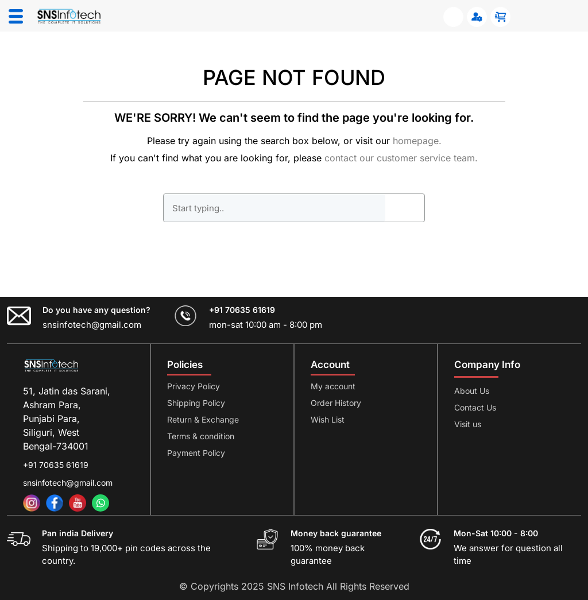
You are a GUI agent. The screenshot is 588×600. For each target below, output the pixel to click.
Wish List (328, 419)
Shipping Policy (196, 403)
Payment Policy (196, 453)
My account (333, 386)
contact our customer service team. (401, 158)
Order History (336, 403)
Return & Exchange (203, 419)
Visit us (467, 424)
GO (405, 208)
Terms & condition (200, 436)
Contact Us (475, 407)
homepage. (417, 140)
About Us (471, 391)
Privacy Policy (193, 386)
